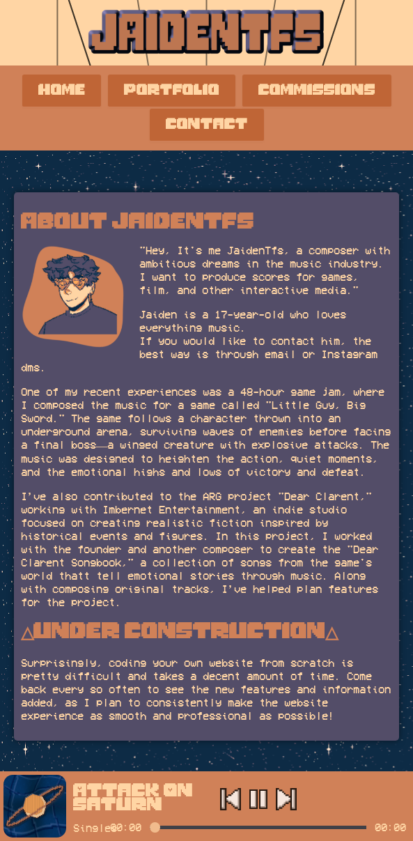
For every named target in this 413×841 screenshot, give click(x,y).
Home (61, 90)
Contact (207, 124)
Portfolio (171, 90)
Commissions (316, 90)
